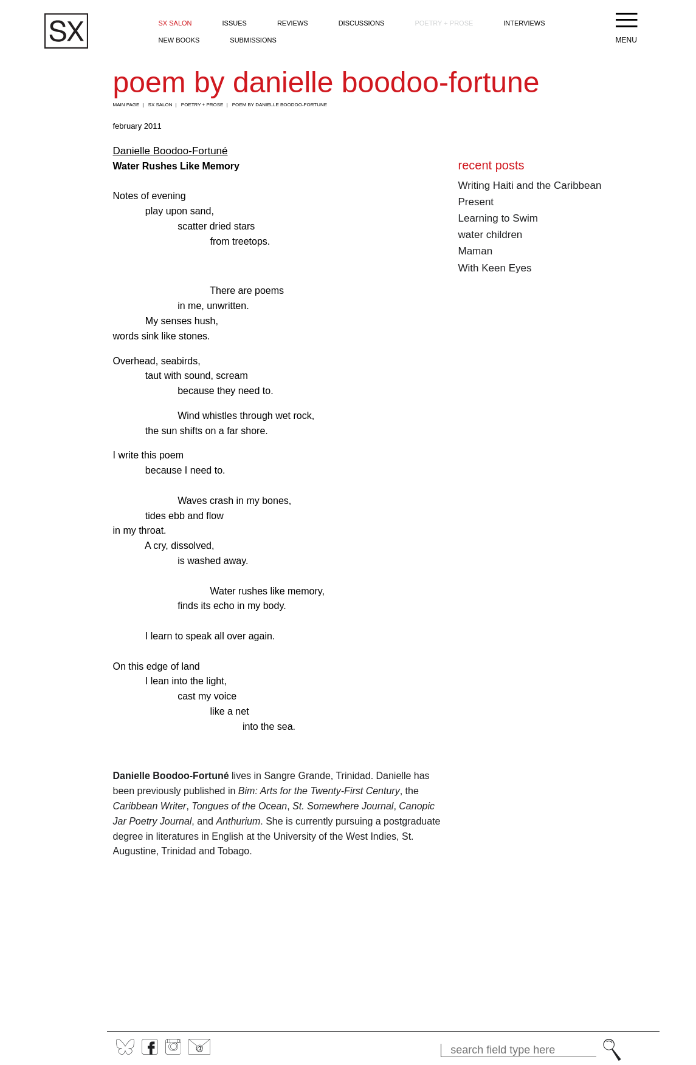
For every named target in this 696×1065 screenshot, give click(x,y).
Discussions (362, 23)
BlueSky (125, 1047)
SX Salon (175, 23)
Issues (234, 23)
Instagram (173, 1047)
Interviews (524, 23)
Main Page (126, 104)
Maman (475, 251)
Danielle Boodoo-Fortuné (170, 151)
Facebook (150, 1047)
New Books (179, 40)
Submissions (253, 40)
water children (490, 234)
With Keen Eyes (495, 268)
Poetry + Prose (444, 23)
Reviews (292, 23)
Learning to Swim (498, 218)
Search (612, 1050)
